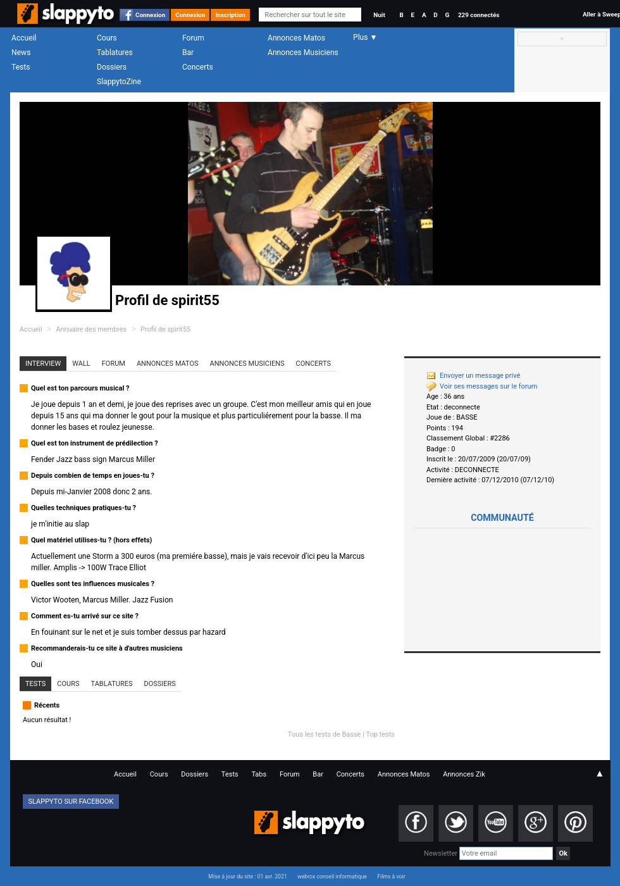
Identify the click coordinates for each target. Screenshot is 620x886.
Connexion (150, 14)
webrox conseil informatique (332, 876)
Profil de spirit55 (165, 329)
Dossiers (112, 67)
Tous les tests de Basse (324, 734)
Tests (20, 67)
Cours (107, 38)
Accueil (24, 38)
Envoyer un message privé (473, 375)
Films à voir (391, 876)
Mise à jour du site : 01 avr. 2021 (247, 876)
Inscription (230, 14)
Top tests (380, 734)
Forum (193, 38)
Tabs (258, 774)
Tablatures (115, 52)
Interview (43, 363)
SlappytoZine (119, 81)
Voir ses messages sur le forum (481, 386)
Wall (81, 363)
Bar (188, 52)
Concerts (197, 67)
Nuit (379, 14)
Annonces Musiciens (303, 52)
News (20, 52)
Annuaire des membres (91, 329)
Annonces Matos (296, 38)
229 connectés (478, 14)
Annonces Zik (464, 774)
